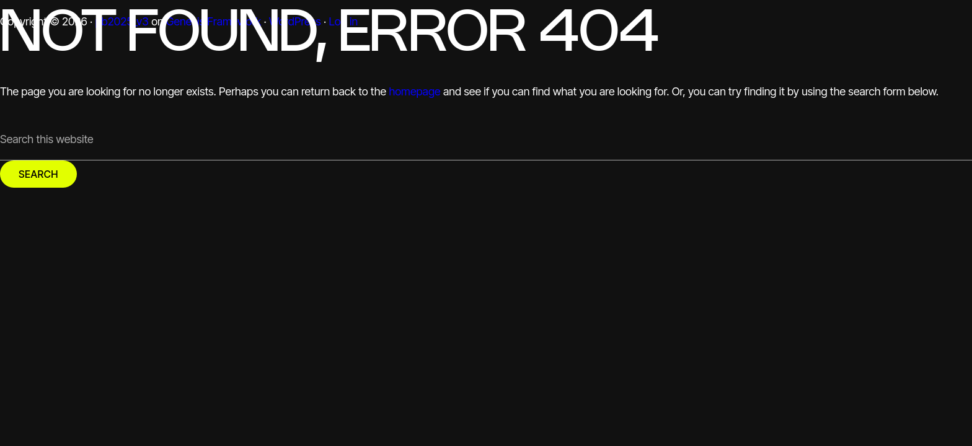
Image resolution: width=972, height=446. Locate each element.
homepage (414, 91)
